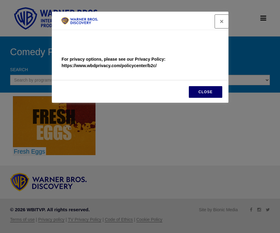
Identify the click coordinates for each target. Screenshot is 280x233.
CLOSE (205, 92)
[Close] (221, 21)
